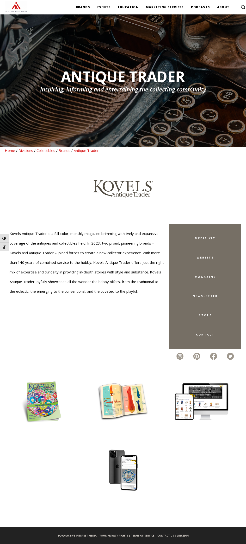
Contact (205, 334)
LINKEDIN (183, 535)
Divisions (25, 150)
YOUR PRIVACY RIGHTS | (115, 535)
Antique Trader (86, 150)
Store (205, 315)
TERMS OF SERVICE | (144, 535)
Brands (64, 150)
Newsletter (205, 296)
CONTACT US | (167, 535)
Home (10, 150)
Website (205, 257)
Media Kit (205, 238)
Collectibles (46, 150)
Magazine (205, 276)
